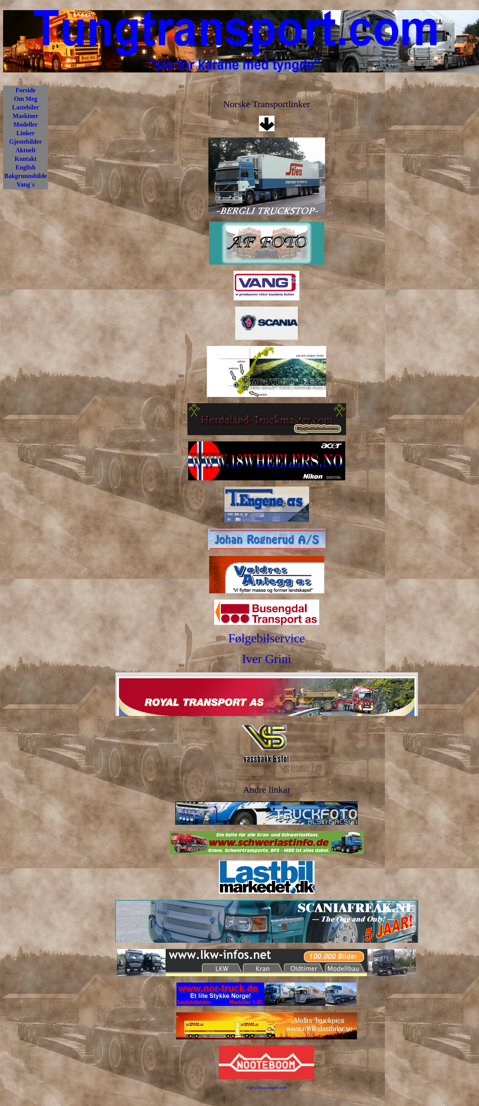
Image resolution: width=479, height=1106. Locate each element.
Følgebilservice (266, 638)
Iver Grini (266, 659)
